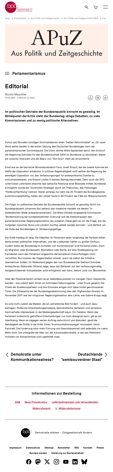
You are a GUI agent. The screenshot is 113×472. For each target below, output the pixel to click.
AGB (17, 402)
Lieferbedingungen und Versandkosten (75, 402)
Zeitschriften (20, 18)
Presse (100, 447)
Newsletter (64, 447)
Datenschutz (33, 447)
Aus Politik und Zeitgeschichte (45, 18)
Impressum (15, 447)
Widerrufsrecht (41, 408)
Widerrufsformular (68, 408)
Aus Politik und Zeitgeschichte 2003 (81, 18)
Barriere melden (38, 453)
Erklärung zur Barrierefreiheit (67, 453)
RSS (76, 447)
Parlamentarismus (28, 73)
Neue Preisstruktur (36, 402)
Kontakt (87, 447)
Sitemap (48, 447)
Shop (7, 18)
